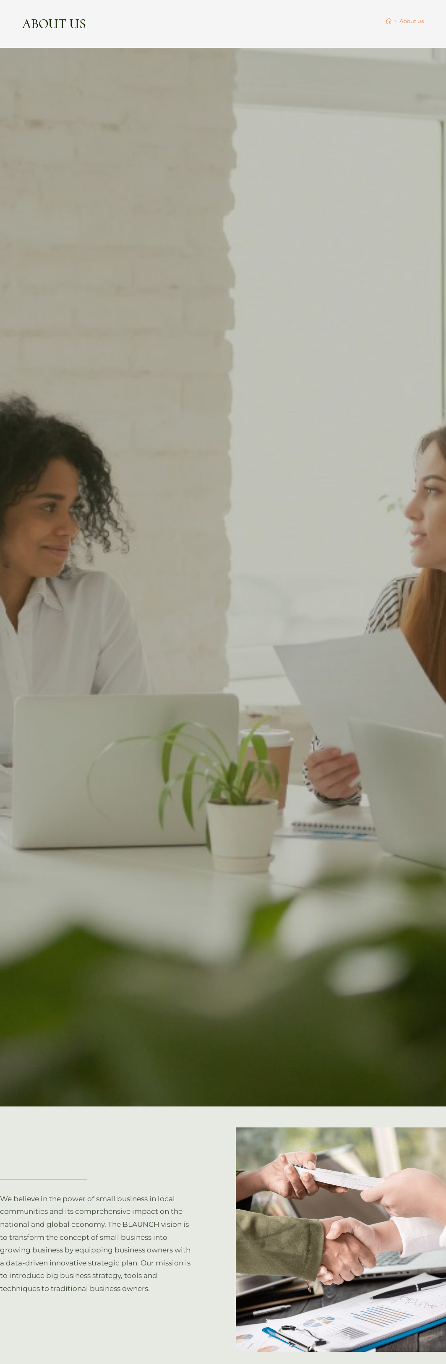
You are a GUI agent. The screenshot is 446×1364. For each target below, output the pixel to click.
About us (411, 21)
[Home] (388, 21)
